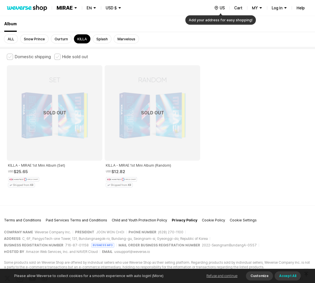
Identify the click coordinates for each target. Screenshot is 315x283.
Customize (259, 276)
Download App (293, 246)
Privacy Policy (184, 188)
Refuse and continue (221, 276)
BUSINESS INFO (103, 213)
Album (10, 24)
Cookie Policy (213, 188)
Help (301, 8)
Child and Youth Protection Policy (139, 188)
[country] (219, 8)
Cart (238, 8)
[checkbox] (29, 57)
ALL (11, 39)
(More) (157, 276)
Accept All (287, 276)
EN (89, 8)
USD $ (111, 8)
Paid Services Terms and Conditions (76, 188)
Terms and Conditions (22, 188)
